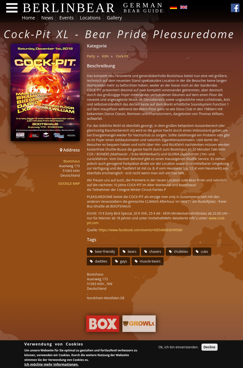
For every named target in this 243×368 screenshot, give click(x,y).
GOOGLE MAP (69, 183)
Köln (105, 56)
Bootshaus (71, 161)
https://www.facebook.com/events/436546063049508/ (141, 230)
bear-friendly (105, 251)
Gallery (114, 17)
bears (132, 251)
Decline (209, 347)
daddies (101, 261)
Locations (90, 17)
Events (66, 17)
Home (28, 17)
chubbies (181, 251)
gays (123, 261)
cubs (204, 251)
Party (91, 56)
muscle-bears (150, 261)
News (47, 17)
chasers (155, 251)
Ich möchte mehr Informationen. (51, 364)
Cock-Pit (122, 56)
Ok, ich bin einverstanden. (179, 347)
